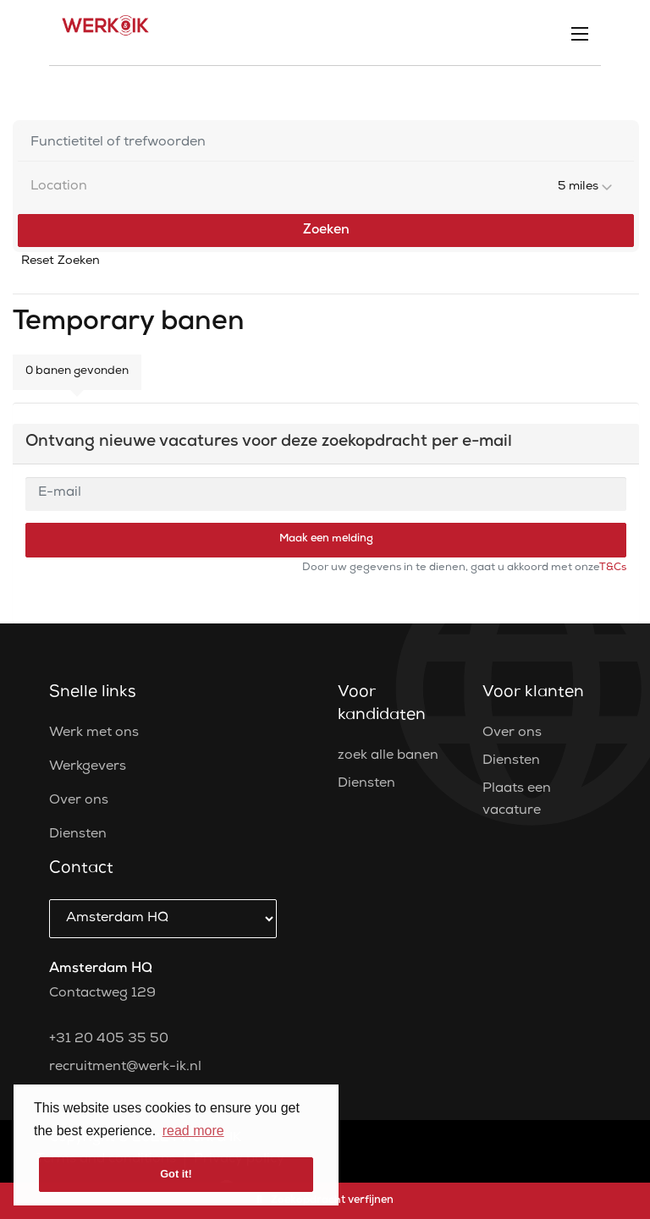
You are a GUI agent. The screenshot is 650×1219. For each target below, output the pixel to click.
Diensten (78, 835)
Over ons (78, 801)
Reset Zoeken (60, 261)
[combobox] (326, 188)
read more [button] (193, 1130)
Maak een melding (326, 539)
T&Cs (612, 568)
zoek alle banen (388, 756)
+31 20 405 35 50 (108, 1039)
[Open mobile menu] (580, 33)
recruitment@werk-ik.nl (125, 1067)
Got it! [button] (176, 1173)
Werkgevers (87, 767)
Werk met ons (94, 733)
